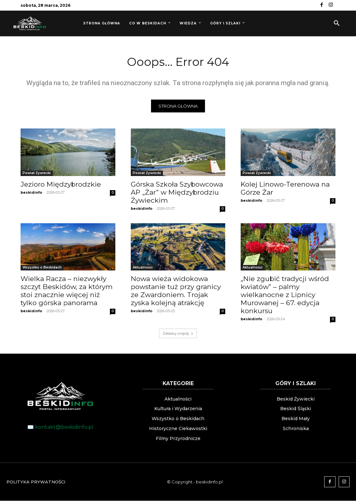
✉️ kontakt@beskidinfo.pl (60, 429)
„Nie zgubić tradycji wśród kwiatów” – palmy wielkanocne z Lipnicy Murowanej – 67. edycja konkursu (285, 297)
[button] (337, 23)
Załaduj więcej (178, 335)
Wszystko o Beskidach (42, 269)
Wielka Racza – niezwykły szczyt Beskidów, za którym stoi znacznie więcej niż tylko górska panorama (66, 293)
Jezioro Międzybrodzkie (61, 186)
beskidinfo (31, 194)
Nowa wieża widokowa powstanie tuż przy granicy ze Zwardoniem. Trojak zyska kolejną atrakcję (176, 293)
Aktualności (143, 269)
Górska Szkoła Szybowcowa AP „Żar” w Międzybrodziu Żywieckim (177, 194)
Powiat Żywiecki (36, 175)
